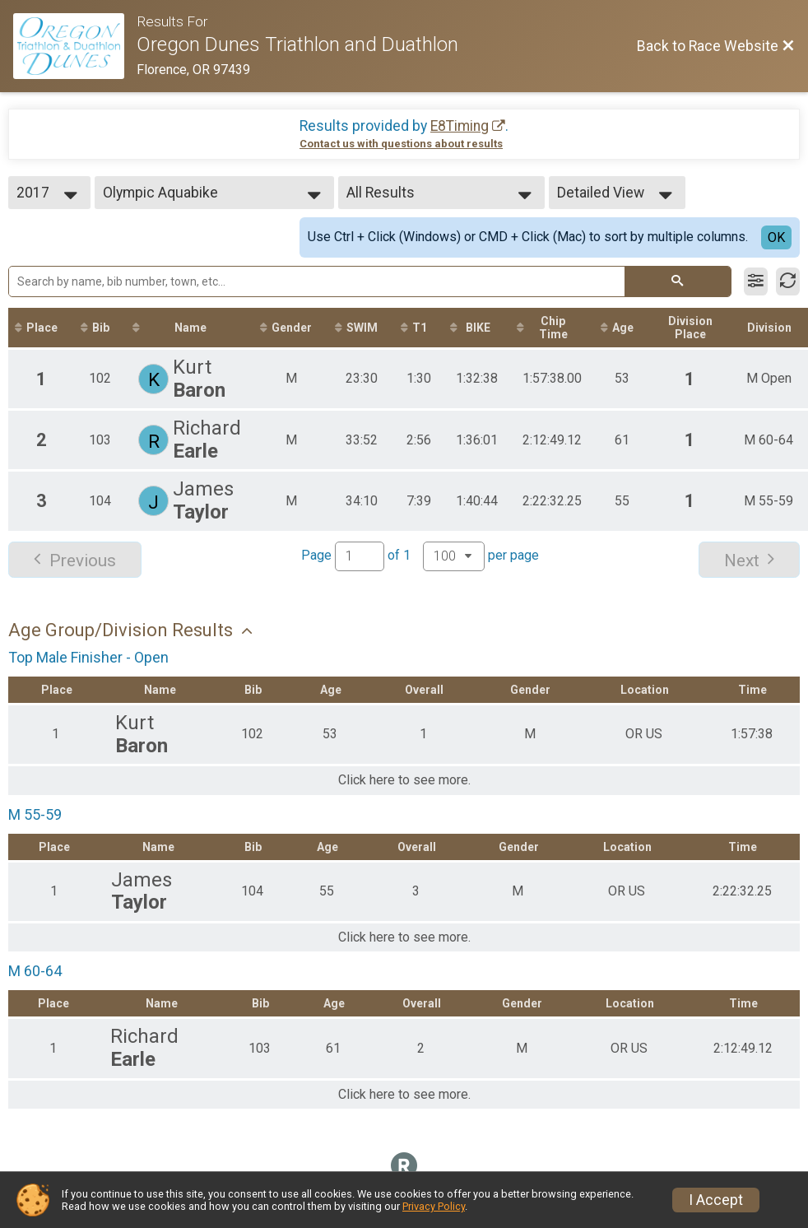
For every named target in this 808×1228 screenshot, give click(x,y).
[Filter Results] (756, 281)
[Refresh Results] (788, 281)
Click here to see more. (404, 780)
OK (776, 237)
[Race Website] (75, 46)
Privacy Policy (433, 1206)
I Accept (716, 1200)
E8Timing (459, 126)
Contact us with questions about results (401, 143)
